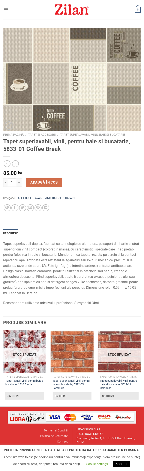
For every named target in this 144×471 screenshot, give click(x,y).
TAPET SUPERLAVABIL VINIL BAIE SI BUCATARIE (92, 134)
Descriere (10, 233)
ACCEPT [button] (121, 464)
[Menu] (5, 9)
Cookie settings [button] (97, 464)
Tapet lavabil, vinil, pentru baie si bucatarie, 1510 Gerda (24, 382)
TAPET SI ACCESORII (42, 134)
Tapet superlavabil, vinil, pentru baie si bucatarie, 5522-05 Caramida (71, 384)
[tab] (10, 233)
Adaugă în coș (44, 182)
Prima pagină (13, 134)
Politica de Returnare (54, 436)
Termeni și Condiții (56, 430)
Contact (62, 441)
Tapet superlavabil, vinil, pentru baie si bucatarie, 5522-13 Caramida (118, 384)
